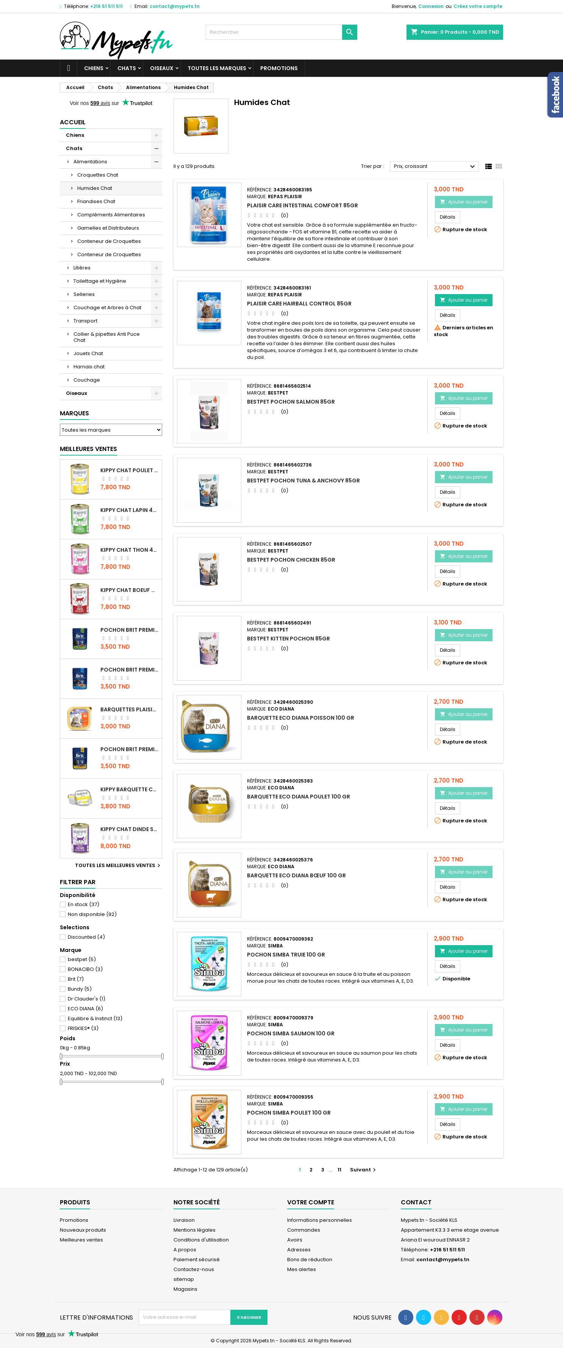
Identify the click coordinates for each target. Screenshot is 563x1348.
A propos (185, 1249)
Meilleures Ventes (88, 449)
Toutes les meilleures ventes (118, 865)
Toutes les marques (217, 68)
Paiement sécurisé (197, 1259)
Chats (126, 68)
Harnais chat (89, 366)
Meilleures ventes (81, 1239)
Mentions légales (195, 1230)
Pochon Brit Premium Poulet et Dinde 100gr (129, 749)
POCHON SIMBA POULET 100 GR (289, 1112)
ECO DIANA (85, 1008)
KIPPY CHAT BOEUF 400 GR (129, 590)
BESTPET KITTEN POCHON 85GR (288, 638)
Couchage (87, 380)
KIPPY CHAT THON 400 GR (129, 550)
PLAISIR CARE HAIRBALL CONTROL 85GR (299, 303)
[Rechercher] (281, 32)
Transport (85, 320)
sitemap (184, 1279)
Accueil (73, 122)
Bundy (80, 989)
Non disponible (92, 914)
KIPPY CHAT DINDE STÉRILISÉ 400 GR (129, 829)
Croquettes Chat (97, 174)
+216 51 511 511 (106, 6)
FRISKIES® (83, 1028)
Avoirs (294, 1239)
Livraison (184, 1220)
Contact (416, 1202)
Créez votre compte (478, 6)
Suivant (364, 1169)
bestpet (82, 959)
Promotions (279, 68)
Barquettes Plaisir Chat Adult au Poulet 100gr (129, 709)
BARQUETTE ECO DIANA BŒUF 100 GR (296, 875)
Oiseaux (162, 68)
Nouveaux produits (83, 1230)
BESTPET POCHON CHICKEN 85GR (291, 560)
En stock (83, 904)
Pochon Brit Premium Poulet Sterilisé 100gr (129, 630)
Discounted (86, 937)
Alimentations (90, 161)
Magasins (185, 1289)
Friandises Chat (96, 201)
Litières (82, 267)
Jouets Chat (88, 353)
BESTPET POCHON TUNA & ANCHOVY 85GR (303, 480)
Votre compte (310, 1202)
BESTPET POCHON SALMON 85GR (291, 401)
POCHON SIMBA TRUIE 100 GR (286, 954)
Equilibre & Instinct (95, 1018)
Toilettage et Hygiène (100, 281)
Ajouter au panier (464, 202)
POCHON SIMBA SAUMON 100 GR (291, 1033)
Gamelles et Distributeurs (108, 228)
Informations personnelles (319, 1220)
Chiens (93, 68)
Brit (76, 979)
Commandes (303, 1230)
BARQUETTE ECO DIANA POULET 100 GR (298, 796)
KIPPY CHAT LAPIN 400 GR (129, 510)
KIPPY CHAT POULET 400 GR (129, 470)
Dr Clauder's (86, 998)
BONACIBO (85, 969)
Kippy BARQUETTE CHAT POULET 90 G (129, 789)
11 (339, 1169)
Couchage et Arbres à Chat (107, 307)
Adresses (299, 1249)
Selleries (84, 294)
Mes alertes (301, 1269)
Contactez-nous (194, 1269)
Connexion (431, 6)
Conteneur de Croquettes (109, 241)
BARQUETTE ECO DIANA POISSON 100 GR (300, 718)
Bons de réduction (309, 1259)
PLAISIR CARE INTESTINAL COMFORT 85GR (302, 205)
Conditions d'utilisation (201, 1239)
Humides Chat (94, 188)
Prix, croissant (435, 166)
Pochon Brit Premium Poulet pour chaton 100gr (129, 670)
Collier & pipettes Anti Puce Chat (107, 337)
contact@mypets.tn (175, 6)
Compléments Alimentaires (111, 214)
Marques (74, 413)
